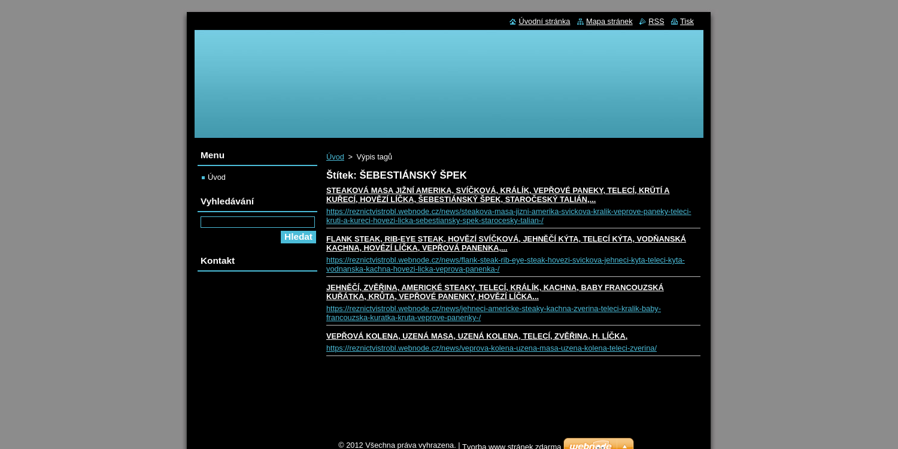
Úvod (335, 156)
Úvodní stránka (544, 21)
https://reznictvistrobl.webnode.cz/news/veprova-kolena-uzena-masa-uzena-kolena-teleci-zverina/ (491, 347)
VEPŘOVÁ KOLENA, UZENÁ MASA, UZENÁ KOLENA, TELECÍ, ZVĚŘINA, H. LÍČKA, (476, 336)
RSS (656, 21)
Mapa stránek (609, 21)
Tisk (687, 21)
